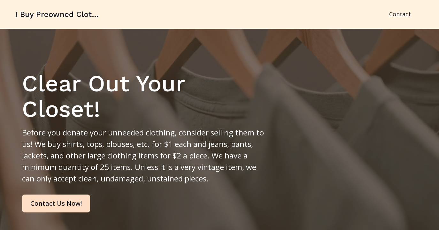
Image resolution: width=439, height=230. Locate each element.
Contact (400, 14)
